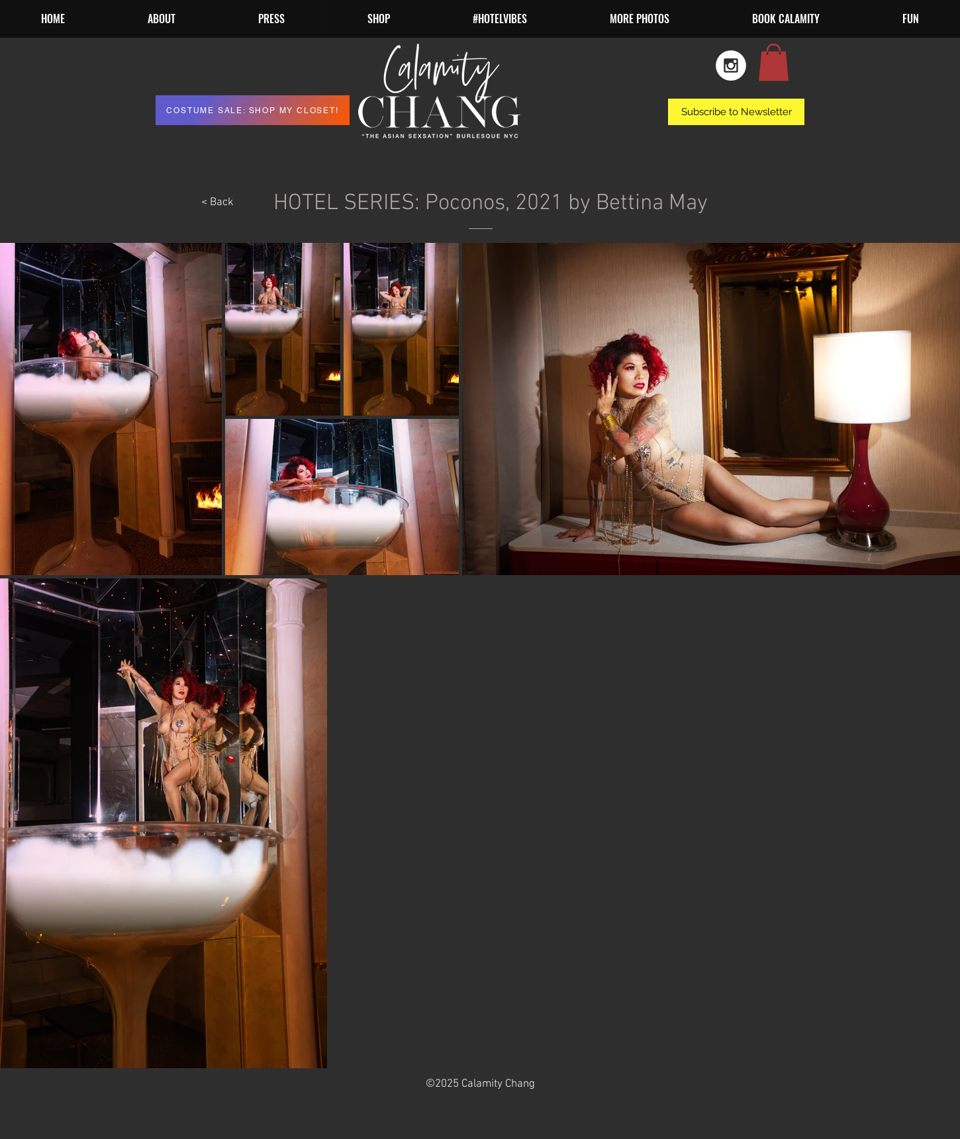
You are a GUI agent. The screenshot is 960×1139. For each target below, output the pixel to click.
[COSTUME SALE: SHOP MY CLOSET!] (253, 110)
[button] (639, 19)
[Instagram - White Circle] (731, 65)
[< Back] (217, 203)
